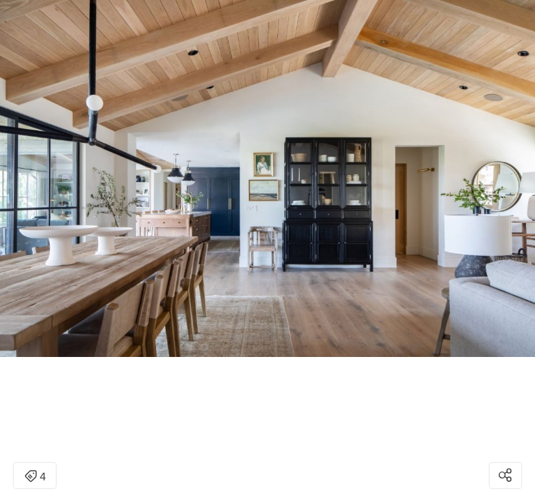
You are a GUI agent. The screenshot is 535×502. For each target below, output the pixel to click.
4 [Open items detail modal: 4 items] (35, 477)
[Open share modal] (505, 475)
